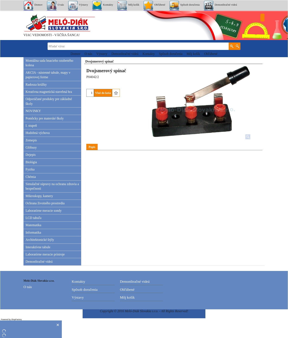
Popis (92, 147)
